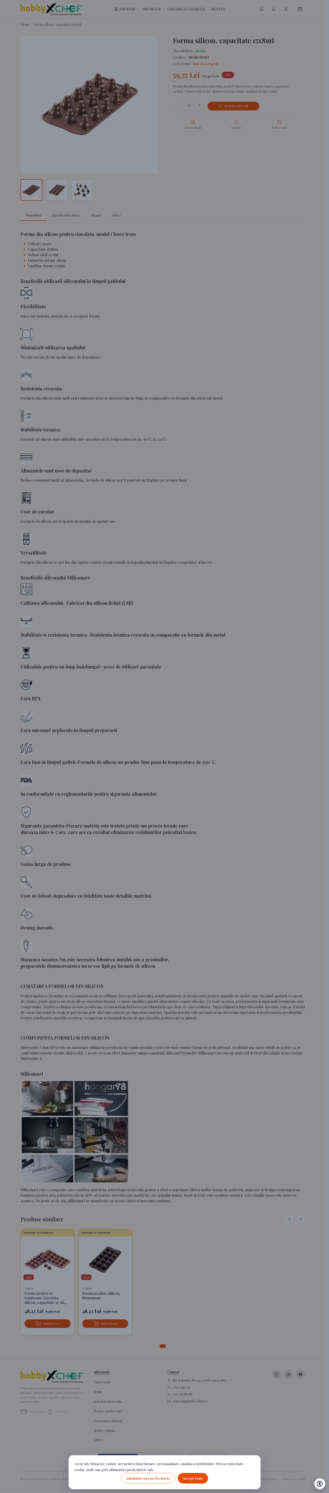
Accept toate (193, 1478)
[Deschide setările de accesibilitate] (319, 1483)
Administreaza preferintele (148, 1478)
